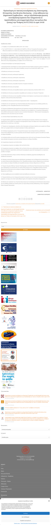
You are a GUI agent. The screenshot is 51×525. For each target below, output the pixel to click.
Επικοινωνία (4, 491)
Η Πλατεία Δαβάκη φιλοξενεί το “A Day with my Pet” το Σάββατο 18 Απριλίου (22, 407)
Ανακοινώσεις (17, 8)
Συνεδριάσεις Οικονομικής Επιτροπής (29, 8)
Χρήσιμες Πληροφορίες (6, 489)
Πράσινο (3, 478)
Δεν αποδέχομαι (25, 517)
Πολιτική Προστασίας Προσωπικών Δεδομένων (29, 523)
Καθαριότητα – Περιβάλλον (7, 476)
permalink (42, 203)
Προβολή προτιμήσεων (25, 520)
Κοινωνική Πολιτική (5, 473)
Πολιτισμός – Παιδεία (6, 481)
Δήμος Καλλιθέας (34, 26)
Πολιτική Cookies (17, 523)
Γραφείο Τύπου (4, 486)
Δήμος (2, 471)
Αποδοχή (25, 513)
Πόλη (2, 468)
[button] (49, 501)
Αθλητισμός (3, 483)
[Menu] (49, 3)
